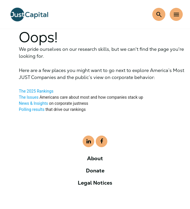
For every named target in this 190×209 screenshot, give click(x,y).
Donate (95, 170)
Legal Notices (95, 182)
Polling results (31, 109)
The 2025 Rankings (36, 91)
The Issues (29, 97)
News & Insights (33, 103)
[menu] (176, 14)
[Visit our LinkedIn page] (88, 141)
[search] (158, 14)
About (95, 158)
